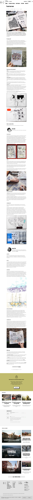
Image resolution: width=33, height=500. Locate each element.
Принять (29, 497)
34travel (17, 251)
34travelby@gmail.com (26, 485)
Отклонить (24, 497)
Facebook (14, 484)
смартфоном (19, 32)
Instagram (14, 483)
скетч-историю (8, 83)
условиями (19, 497)
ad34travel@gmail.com (26, 490)
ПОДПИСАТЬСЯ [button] (16, 387)
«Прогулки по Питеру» (18, 91)
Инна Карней (13, 128)
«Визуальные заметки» (10, 354)
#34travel (19, 366)
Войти (29, 1)
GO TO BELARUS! (20, 483)
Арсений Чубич (14, 248)
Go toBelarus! (7, 1)
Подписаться (25, 1)
